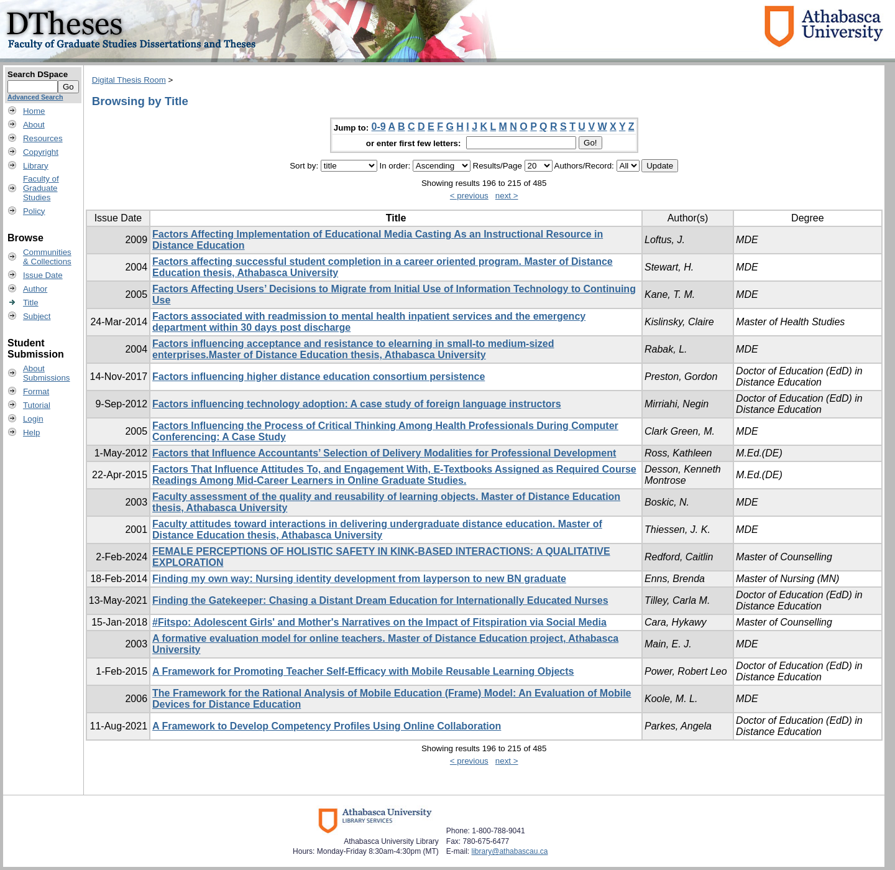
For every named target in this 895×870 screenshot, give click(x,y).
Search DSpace (37, 74)
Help (31, 432)
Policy (34, 211)
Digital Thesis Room (129, 80)
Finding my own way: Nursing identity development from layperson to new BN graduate (359, 578)
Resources (43, 138)
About (34, 124)
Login (33, 418)
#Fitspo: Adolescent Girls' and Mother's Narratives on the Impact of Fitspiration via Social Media (379, 622)
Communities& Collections (47, 257)
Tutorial (36, 405)
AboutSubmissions (46, 373)
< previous (469, 195)
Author (35, 289)
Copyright (40, 152)
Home (34, 111)
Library (35, 165)
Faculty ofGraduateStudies (41, 188)
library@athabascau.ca (510, 851)
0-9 (379, 126)
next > (506, 195)
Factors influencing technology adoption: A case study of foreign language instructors (356, 404)
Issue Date (43, 275)
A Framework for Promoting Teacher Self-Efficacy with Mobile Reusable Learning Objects (363, 671)
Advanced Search (35, 97)
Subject (36, 316)
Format (36, 391)
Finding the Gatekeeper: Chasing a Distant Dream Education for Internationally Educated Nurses (380, 600)
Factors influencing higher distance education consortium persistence (318, 376)
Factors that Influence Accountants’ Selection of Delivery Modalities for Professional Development (384, 453)
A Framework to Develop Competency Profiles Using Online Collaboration (326, 726)
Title (31, 302)
